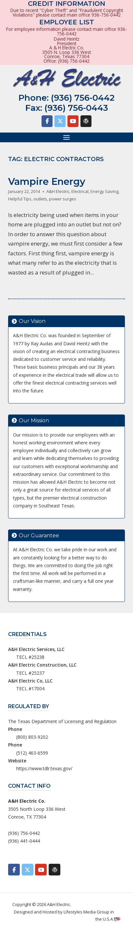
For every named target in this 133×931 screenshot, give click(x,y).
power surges (62, 199)
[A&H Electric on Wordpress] (85, 121)
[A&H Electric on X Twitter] (60, 121)
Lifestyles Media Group (86, 912)
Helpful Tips (19, 199)
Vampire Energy (46, 181)
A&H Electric (57, 191)
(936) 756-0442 (83, 98)
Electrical (80, 191)
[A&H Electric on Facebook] (47, 121)
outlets (40, 199)
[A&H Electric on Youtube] (73, 121)
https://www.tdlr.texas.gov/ (44, 768)
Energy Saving (104, 191)
